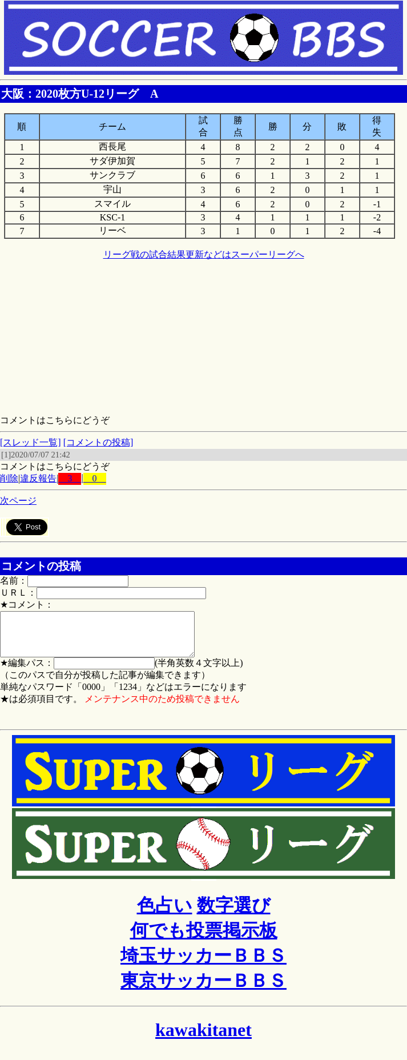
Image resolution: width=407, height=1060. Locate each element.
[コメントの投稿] (98, 442)
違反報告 (38, 478)
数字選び (234, 914)
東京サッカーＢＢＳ (203, 989)
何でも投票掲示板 (203, 939)
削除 (9, 478)
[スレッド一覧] (30, 442)
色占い (164, 914)
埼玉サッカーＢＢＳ (203, 964)
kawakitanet (203, 1038)
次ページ (18, 500)
